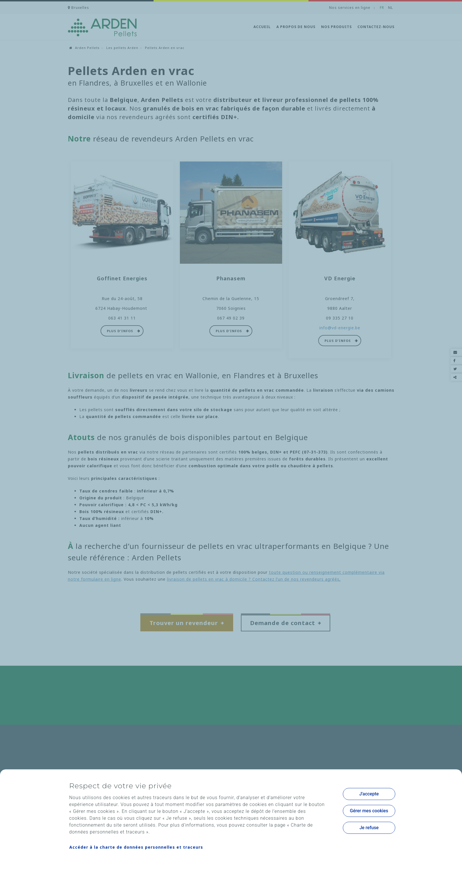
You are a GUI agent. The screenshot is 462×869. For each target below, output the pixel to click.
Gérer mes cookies (369, 810)
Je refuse (369, 827)
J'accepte (369, 794)
